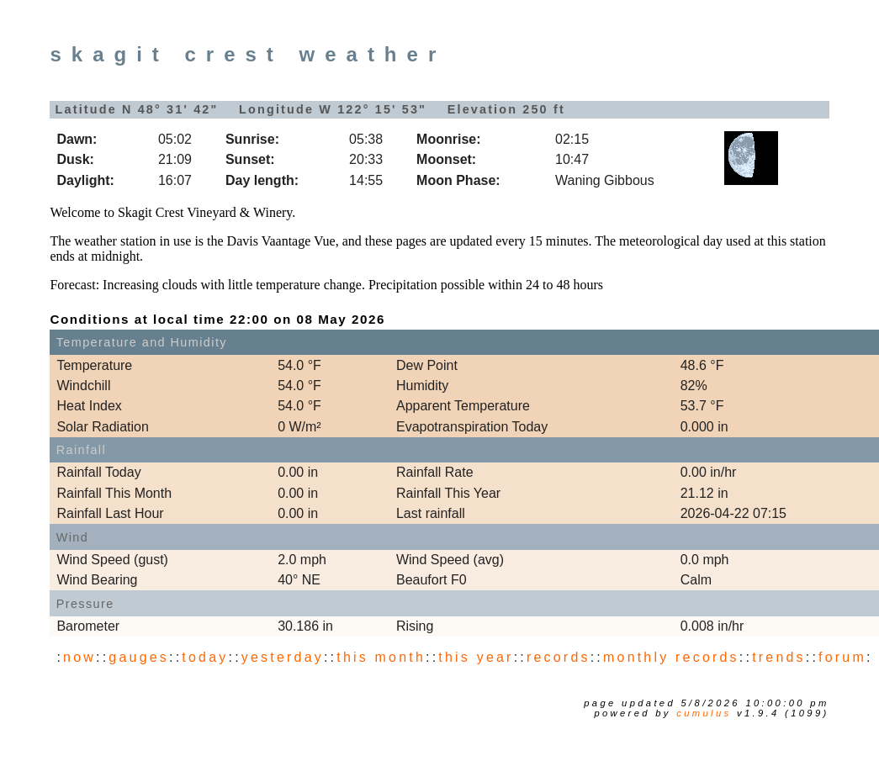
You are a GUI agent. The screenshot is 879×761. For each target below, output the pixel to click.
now (79, 657)
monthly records (671, 657)
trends (779, 657)
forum (842, 657)
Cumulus (703, 713)
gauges (139, 657)
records (558, 657)
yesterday (282, 657)
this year (475, 657)
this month (381, 657)
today (205, 657)
